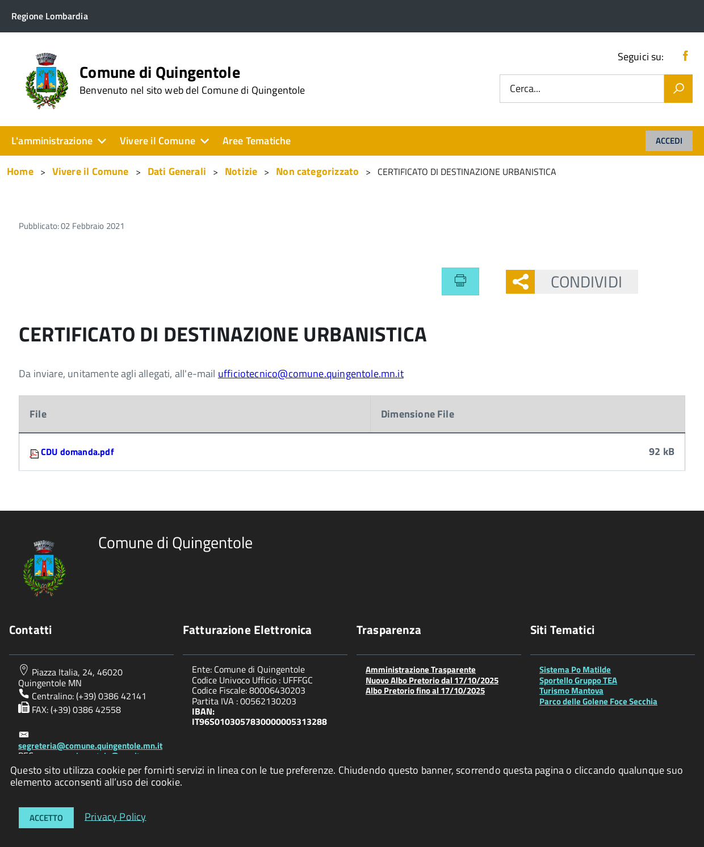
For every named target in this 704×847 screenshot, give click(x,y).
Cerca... (525, 89)
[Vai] (678, 88)
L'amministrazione (52, 140)
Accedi (669, 140)
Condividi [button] (578, 281)
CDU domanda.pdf (77, 451)
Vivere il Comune (157, 140)
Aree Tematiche (257, 140)
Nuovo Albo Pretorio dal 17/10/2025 (432, 680)
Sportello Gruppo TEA (578, 680)
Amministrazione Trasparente (421, 669)
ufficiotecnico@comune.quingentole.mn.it (311, 373)
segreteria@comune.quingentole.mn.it (90, 745)
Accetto (46, 817)
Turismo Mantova (571, 690)
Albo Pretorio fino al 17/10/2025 (425, 690)
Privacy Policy (115, 816)
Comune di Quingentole (192, 80)
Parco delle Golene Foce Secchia (598, 701)
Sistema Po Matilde (575, 669)
